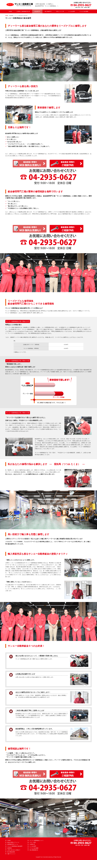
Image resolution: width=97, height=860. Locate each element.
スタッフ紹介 (33, 842)
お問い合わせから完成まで (13, 850)
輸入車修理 (48, 11)
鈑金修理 (37, 11)
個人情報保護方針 (34, 850)
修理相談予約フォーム (12, 844)
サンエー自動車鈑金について (36, 840)
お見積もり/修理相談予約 (23, 11)
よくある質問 (71, 11)
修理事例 (9, 848)
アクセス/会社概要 (83, 11)
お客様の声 (32, 844)
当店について (60, 11)
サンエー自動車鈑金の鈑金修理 (14, 846)
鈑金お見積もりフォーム (13, 842)
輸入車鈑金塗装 (11, 851)
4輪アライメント (11, 853)
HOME (10, 11)
